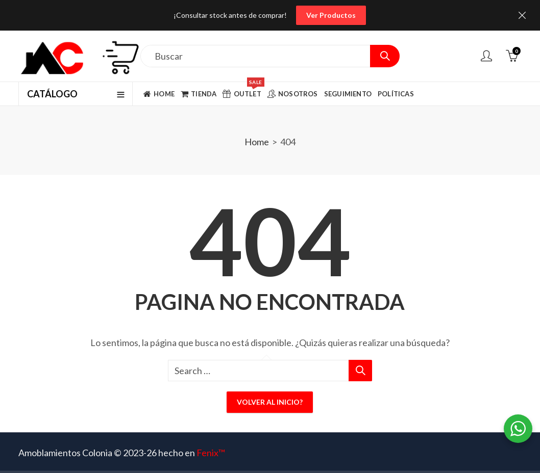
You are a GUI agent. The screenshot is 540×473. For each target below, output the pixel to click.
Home (256, 141)
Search (385, 56)
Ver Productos (331, 15)
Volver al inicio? (270, 402)
